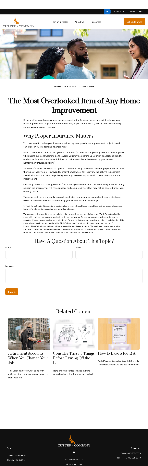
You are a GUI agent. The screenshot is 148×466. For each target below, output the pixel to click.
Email (78, 238)
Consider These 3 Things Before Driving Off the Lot (74, 349)
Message (9, 257)
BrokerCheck (102, 460)
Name (8, 238)
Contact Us (119, 3)
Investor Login (136, 3)
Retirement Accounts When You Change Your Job (28, 349)
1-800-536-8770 (133, 449)
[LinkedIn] (107, 3)
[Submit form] (11, 283)
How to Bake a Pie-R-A (116, 344)
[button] (60, 13)
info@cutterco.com (74, 455)
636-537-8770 (134, 444)
